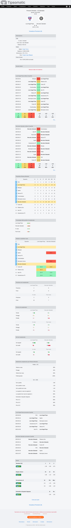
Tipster (15, 6)
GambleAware (27, 513)
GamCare (45, 513)
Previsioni (9, 6)
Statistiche (42, 6)
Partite (2, 6)
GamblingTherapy (36, 513)
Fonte (29, 6)
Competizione (22, 6)
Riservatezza (21, 521)
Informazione (49, 521)
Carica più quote (35, 499)
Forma (53, 6)
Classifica (35, 6)
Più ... (54, 119)
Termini (28, 521)
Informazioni (35, 521)
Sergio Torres (25, 49)
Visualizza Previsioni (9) (35, 31)
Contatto (42, 521)
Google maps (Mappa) (27, 55)
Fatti (48, 6)
